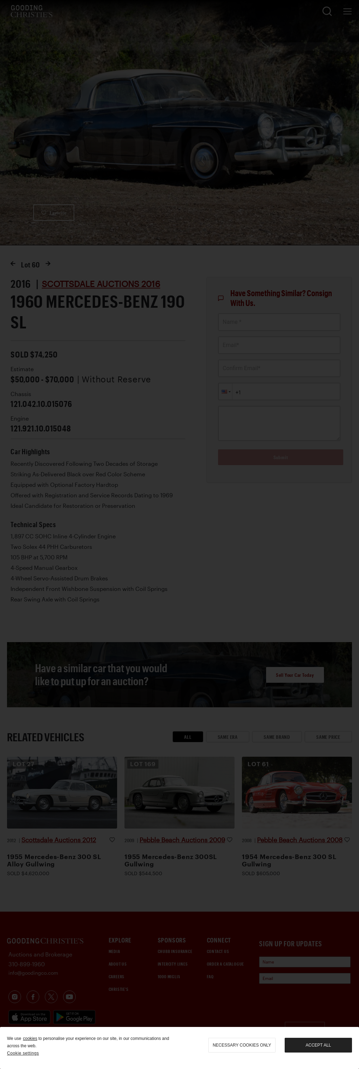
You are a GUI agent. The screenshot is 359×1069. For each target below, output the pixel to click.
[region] (179, 1048)
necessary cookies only (242, 1045)
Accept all (318, 1045)
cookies (30, 1038)
